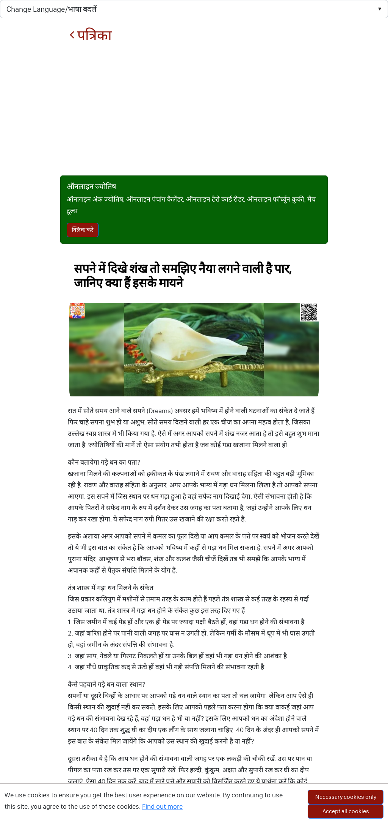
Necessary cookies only (345, 796)
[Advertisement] (194, 109)
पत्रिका (90, 35)
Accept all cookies (345, 811)
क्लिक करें (83, 229)
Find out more (162, 806)
